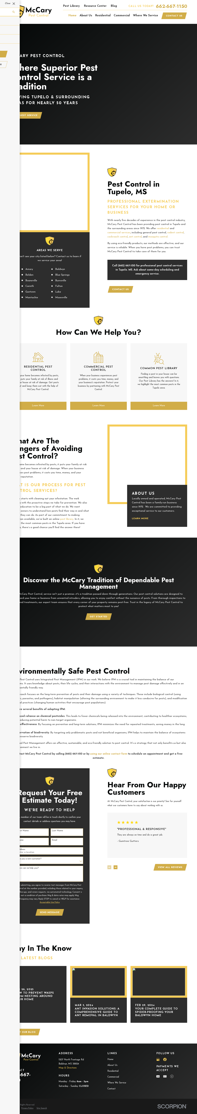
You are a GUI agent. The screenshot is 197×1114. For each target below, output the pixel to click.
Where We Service (116, 1053)
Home (110, 1029)
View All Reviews (166, 837)
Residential (113, 1041)
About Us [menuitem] (86, 15)
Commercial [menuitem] (122, 15)
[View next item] (112, 837)
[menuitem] (14, 1078)
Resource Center (95, 6)
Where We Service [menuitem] (145, 15)
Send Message (46, 882)
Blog (114, 6)
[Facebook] (165, 1029)
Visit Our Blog (25, 1002)
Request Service (26, 115)
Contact (111, 1059)
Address (17, 819)
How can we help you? (24, 838)
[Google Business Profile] (158, 1029)
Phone (17, 810)
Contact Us (174, 15)
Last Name (53, 800)
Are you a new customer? (26, 828)
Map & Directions (68, 1038)
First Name (19, 800)
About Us (112, 1035)
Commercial (113, 1047)
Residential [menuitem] (103, 15)
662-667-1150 (171, 6)
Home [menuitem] (72, 15)
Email (50, 810)
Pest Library (71, 6)
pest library (63, 489)
